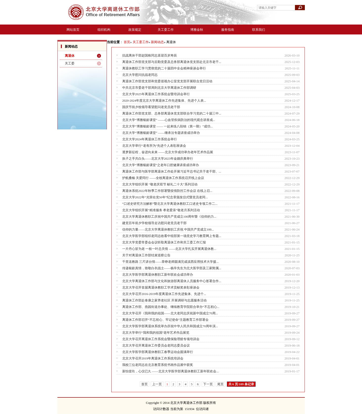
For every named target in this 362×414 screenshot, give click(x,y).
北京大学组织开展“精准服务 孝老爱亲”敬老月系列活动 (161, 210)
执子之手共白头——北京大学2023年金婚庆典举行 (157, 158)
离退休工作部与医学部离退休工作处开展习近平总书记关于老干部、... (171, 171)
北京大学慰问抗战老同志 (140, 75)
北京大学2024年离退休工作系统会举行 (149, 139)
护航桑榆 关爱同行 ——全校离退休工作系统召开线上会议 (163, 178)
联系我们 (258, 29)
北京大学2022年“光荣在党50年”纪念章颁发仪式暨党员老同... (165, 197)
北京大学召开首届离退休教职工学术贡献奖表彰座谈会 (160, 287)
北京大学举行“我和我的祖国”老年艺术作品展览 (156, 332)
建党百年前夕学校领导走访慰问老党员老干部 (154, 223)
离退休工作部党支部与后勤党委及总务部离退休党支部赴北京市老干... (171, 62)
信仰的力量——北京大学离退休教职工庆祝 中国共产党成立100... (168, 229)
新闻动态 (157, 42)
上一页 (157, 384)
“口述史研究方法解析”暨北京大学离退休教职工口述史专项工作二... (169, 204)
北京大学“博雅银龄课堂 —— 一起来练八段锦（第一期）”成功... (167, 126)
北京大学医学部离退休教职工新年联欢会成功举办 (157, 274)
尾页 (220, 384)
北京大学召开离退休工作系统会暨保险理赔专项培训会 (160, 339)
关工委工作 (166, 29)
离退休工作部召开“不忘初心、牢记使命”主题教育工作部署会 (165, 320)
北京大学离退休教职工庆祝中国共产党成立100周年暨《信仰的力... (169, 216)
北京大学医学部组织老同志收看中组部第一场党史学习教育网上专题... (171, 236)
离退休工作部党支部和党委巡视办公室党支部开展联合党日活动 (167, 81)
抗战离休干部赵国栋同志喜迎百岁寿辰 (149, 55)
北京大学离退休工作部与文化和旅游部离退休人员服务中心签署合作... (171, 281)
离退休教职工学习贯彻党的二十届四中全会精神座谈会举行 (164, 68)
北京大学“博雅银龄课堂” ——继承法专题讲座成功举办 (161, 133)
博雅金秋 (196, 29)
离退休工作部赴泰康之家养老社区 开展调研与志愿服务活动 (164, 300)
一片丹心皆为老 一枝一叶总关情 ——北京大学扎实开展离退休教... (169, 249)
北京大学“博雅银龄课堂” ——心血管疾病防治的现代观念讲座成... (168, 120)
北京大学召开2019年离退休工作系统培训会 (152, 358)
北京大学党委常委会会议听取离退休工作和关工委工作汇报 (164, 242)
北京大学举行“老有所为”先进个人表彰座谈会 (154, 146)
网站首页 (73, 29)
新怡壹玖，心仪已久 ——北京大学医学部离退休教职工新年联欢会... (170, 371)
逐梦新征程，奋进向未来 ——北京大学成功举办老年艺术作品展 (167, 152)
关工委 (69, 63)
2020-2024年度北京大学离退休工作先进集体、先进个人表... (164, 100)
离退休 (69, 56)
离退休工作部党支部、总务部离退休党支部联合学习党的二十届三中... (171, 113)
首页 (127, 42)
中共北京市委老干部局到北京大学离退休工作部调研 (159, 87)
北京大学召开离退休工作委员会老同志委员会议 (156, 345)
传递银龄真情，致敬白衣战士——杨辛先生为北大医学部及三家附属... (171, 268)
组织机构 (103, 29)
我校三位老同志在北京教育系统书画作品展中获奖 (157, 365)
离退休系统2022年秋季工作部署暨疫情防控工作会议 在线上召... (167, 191)
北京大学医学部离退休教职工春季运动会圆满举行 (157, 352)
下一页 (208, 384)
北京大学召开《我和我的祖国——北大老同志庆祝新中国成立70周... (170, 313)
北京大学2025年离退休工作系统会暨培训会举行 (156, 94)
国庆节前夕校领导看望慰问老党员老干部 (151, 107)
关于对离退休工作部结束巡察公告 (146, 255)
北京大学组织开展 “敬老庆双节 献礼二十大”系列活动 (159, 184)
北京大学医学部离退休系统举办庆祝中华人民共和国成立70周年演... (170, 326)
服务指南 (227, 29)
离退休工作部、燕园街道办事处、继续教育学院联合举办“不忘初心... (170, 307)
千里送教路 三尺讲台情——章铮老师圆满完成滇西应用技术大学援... (170, 262)
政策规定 (134, 29)
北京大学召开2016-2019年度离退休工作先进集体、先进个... (164, 294)
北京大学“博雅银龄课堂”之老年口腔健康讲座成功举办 (160, 165)
